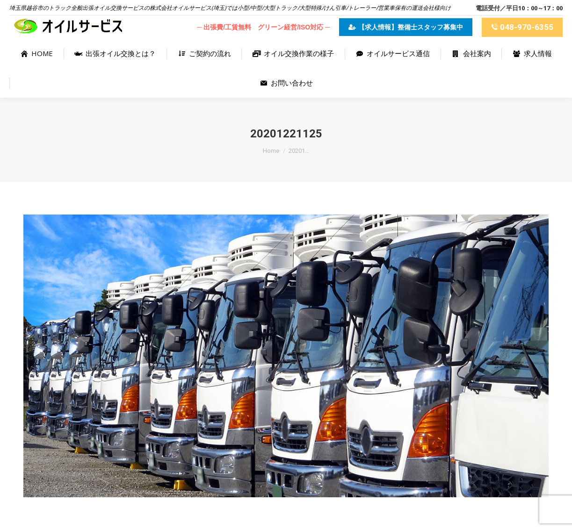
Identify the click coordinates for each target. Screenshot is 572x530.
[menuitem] (36, 53)
